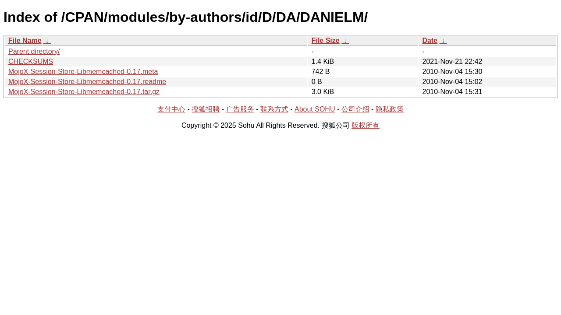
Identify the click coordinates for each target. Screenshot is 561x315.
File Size (326, 40)
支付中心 (171, 109)
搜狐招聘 (206, 109)
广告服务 (240, 109)
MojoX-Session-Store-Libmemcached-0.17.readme (87, 81)
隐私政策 (390, 109)
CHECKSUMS (30, 61)
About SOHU (315, 109)
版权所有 (366, 125)
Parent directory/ (34, 51)
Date (429, 40)
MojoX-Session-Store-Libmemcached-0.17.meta (83, 71)
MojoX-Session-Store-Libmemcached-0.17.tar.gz (84, 91)
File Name (25, 40)
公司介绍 (355, 109)
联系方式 (274, 109)
